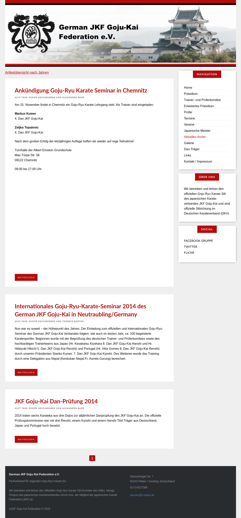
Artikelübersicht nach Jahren (27, 72)
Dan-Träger (192, 149)
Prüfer (188, 112)
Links (187, 155)
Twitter (190, 246)
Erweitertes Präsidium (199, 106)
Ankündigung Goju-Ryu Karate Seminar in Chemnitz (81, 90)
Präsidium (191, 93)
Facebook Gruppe (198, 240)
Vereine (189, 124)
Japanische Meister (197, 130)
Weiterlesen (26, 277)
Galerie (189, 143)
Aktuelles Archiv (195, 136)
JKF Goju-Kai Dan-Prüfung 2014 (56, 401)
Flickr (189, 252)
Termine (189, 118)
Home (188, 87)
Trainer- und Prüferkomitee (202, 100)
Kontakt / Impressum (198, 161)
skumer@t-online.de (142, 495)
